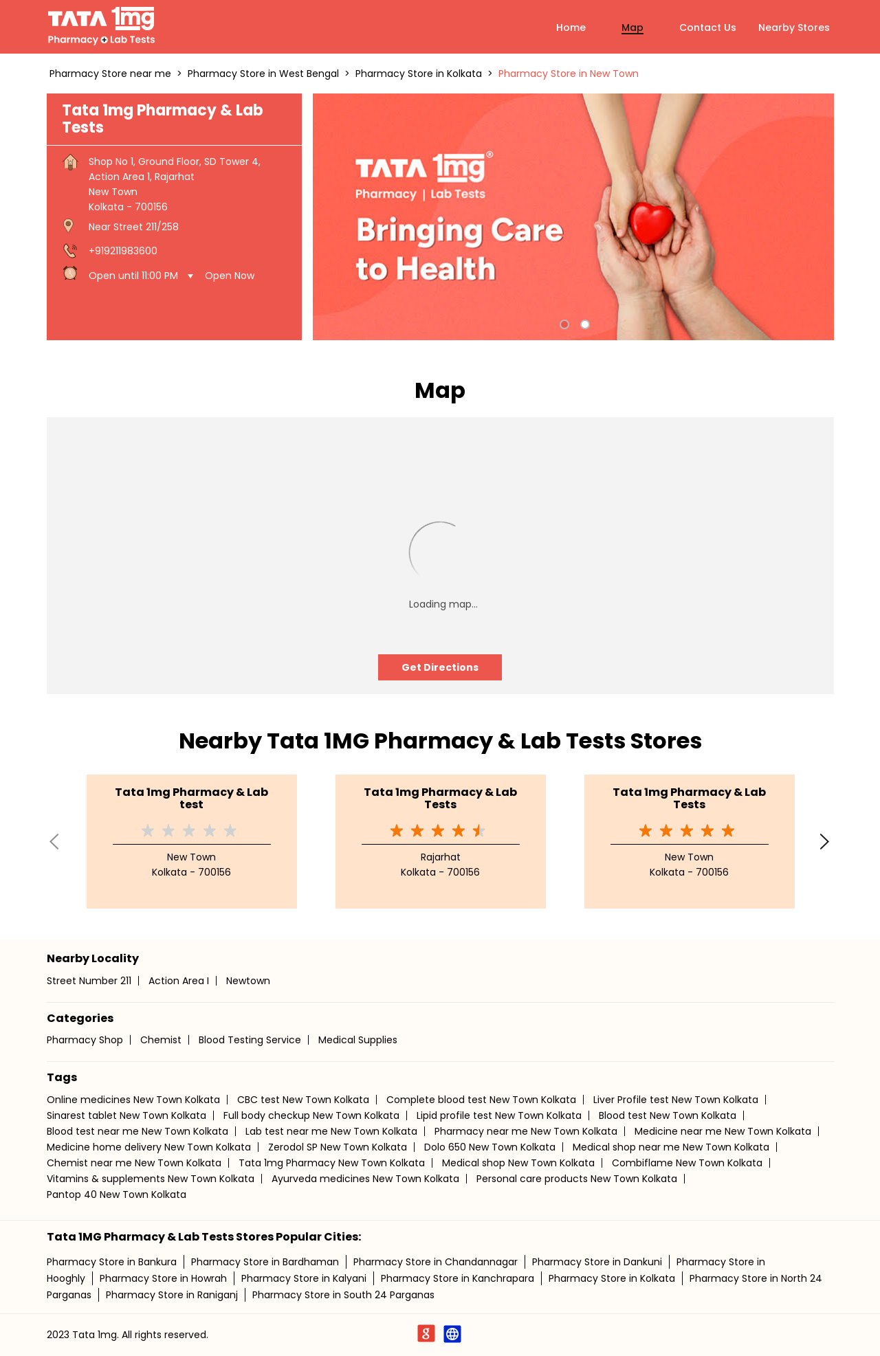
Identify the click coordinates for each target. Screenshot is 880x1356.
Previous (55, 841)
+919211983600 (123, 251)
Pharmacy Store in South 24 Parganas (343, 1295)
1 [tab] (563, 323)
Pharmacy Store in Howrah (163, 1278)
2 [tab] (583, 323)
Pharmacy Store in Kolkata (612, 1278)
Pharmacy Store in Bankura (112, 1262)
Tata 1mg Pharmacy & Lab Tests (440, 798)
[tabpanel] (573, 216)
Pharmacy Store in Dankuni (597, 1262)
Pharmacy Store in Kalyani (303, 1278)
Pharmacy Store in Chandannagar (435, 1262)
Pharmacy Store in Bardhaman (265, 1262)
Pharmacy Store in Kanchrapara (457, 1278)
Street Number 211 (89, 981)
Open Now (229, 275)
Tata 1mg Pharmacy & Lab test (191, 798)
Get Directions (440, 667)
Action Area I (178, 981)
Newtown (248, 981)
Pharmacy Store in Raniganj (172, 1295)
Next (825, 841)
